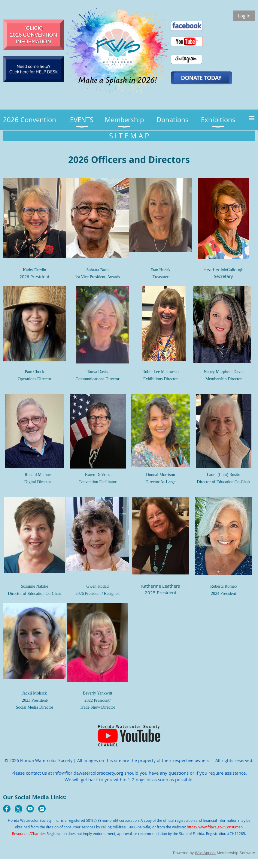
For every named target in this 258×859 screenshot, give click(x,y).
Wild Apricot (205, 853)
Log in (244, 16)
